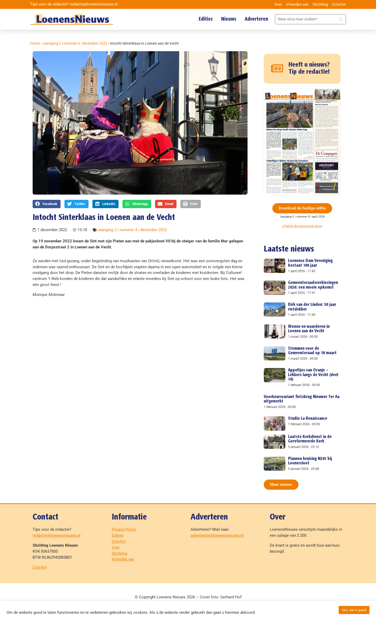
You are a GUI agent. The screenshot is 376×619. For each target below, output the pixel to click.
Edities (206, 19)
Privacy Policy (124, 529)
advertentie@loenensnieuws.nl (217, 535)
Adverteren (256, 19)
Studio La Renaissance (307, 419)
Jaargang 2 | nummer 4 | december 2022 (74, 43)
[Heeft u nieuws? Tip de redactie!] (277, 68)
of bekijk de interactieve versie (302, 226)
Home (35, 43)
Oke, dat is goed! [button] (354, 610)
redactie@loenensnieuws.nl (56, 535)
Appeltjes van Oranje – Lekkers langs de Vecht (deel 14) (313, 374)
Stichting (320, 4)
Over (278, 4)
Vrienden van (297, 4)
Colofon (339, 4)
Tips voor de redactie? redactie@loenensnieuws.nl (74, 4)
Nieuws (228, 19)
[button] (47, 204)
